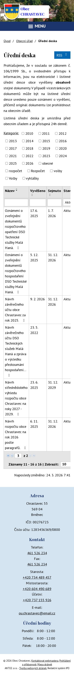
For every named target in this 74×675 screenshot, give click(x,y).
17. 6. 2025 (34, 213)
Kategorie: (11, 133)
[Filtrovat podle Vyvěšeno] (38, 202)
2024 (63, 156)
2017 (13, 148)
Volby (13, 178)
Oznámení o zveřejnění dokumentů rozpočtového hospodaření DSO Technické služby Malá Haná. (16, 273)
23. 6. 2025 (34, 385)
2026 (29, 163)
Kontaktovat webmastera (44, 660)
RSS (62, 55)
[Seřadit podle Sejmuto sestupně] (50, 195)
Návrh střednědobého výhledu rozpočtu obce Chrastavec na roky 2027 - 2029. (16, 398)
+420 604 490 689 (37, 588)
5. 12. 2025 (34, 257)
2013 (13, 141)
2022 (29, 156)
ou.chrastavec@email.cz (37, 613)
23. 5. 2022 (34, 330)
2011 (46, 133)
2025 (13, 163)
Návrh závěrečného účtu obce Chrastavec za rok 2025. (15, 310)
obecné (47, 163)
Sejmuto (54, 190)
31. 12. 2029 (53, 385)
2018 (29, 148)
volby (58, 171)
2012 (63, 133)
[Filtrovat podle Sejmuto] (54, 202)
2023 (46, 156)
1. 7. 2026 (52, 213)
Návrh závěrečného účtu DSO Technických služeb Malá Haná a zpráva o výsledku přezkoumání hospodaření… (15, 351)
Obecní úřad (24, 41)
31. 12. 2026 (53, 257)
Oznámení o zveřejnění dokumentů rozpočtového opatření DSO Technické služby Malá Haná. (15, 229)
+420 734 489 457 (37, 577)
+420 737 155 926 (37, 600)
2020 (63, 148)
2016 (63, 141)
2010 (29, 133)
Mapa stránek (44, 664)
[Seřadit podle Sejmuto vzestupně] (50, 194)
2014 (29, 141)
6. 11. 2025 (34, 424)
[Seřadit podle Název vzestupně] (17, 189)
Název (10, 190)
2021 (13, 156)
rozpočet (15, 171)
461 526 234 (37, 553)
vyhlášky (32, 178)
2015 (46, 141)
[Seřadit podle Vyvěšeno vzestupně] (32, 194)
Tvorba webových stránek (33, 668)
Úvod (7, 41)
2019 (46, 148)
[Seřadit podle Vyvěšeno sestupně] (32, 195)
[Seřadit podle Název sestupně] (17, 190)
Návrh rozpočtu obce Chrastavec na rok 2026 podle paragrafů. (16, 434)
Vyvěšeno (37, 190)
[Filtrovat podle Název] (16, 202)
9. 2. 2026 (37, 299)
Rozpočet (38, 171)
